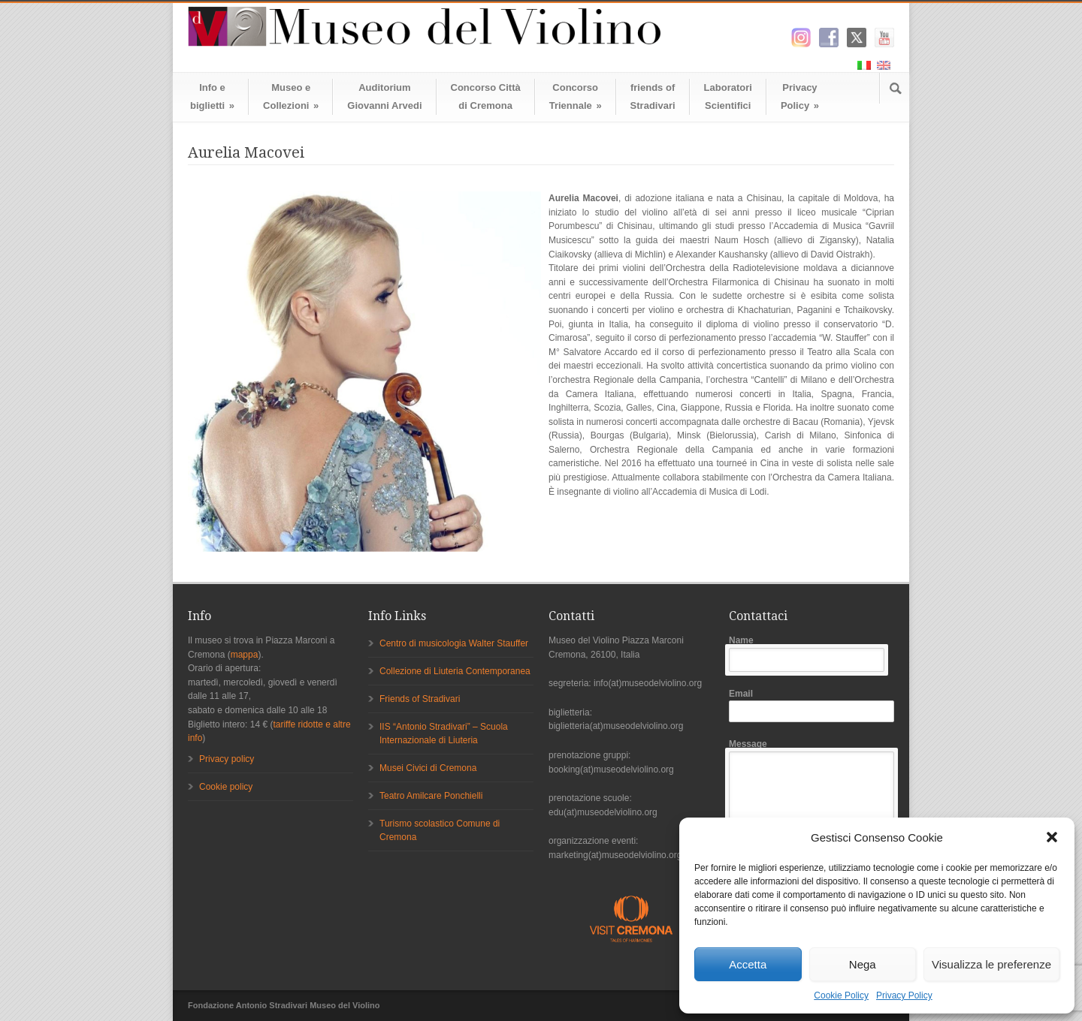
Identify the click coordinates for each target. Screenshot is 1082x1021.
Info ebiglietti (212, 96)
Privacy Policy (904, 995)
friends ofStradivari (652, 96)
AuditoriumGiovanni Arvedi (384, 96)
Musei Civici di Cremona (427, 768)
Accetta (747, 964)
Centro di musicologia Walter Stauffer (453, 643)
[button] (1051, 837)
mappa (244, 654)
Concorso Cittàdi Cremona (486, 96)
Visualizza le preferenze (991, 964)
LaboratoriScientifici (728, 96)
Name (811, 653)
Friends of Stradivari (419, 699)
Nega (862, 964)
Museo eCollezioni (291, 96)
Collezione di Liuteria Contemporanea (454, 671)
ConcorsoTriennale (575, 96)
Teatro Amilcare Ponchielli (430, 796)
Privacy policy (226, 759)
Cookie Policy (841, 995)
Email (811, 705)
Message (811, 815)
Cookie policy (225, 787)
